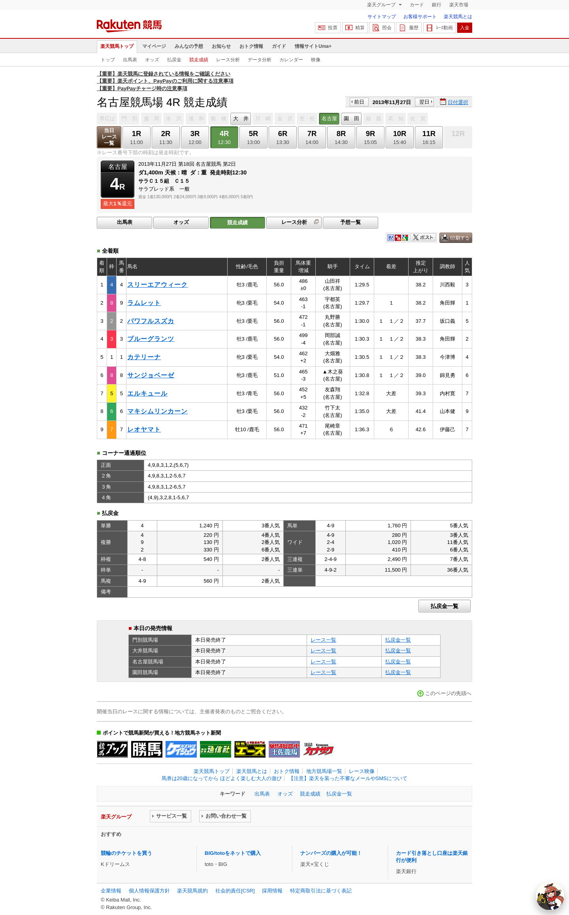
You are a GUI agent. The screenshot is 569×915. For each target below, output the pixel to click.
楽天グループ (382, 5)
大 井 (241, 118)
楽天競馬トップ (117, 46)
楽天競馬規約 (192, 891)
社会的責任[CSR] (235, 891)
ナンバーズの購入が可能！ (331, 853)
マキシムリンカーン (157, 411)
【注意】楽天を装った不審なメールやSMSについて (347, 778)
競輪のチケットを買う (126, 853)
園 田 (351, 118)
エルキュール (147, 393)
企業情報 (111, 891)
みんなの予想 (189, 46)
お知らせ (221, 46)
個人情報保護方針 (149, 891)
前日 (359, 102)
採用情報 (272, 891)
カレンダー (291, 60)
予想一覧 (350, 222)
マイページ (154, 46)
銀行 (436, 5)
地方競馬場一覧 (324, 771)
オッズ (152, 60)
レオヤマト (144, 429)
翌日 (424, 102)
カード (417, 5)
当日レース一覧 (109, 136)
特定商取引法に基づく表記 (321, 891)
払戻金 (174, 60)
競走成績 (198, 60)
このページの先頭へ (448, 693)
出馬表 (130, 60)
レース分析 (228, 60)
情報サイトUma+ (313, 46)
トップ (108, 60)
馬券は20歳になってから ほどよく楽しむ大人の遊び (222, 778)
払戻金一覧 (444, 606)
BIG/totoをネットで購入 (233, 853)
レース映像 (362, 771)
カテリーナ (144, 357)
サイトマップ (381, 16)
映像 (315, 60)
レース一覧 (323, 640)
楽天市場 (458, 5)
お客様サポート (420, 16)
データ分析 (259, 60)
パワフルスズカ (150, 321)
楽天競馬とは (458, 16)
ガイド (279, 46)
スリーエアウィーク (157, 284)
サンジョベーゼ (150, 375)
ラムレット (144, 302)
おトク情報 (251, 46)
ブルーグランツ (150, 338)
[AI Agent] (550, 896)
